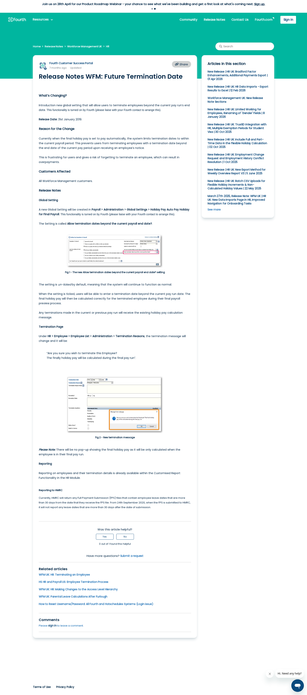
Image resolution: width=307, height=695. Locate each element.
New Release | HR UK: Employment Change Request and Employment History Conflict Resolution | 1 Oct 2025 (236, 158)
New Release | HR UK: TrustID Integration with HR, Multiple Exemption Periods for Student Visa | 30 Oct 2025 (237, 128)
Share (181, 64)
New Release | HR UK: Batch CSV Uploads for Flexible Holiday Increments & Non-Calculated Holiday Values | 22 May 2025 (236, 184)
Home (37, 46)
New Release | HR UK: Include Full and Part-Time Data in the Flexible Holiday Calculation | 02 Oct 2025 (237, 143)
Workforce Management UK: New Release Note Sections (235, 100)
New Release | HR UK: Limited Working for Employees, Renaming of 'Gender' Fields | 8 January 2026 (236, 113)
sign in (52, 625)
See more (214, 210)
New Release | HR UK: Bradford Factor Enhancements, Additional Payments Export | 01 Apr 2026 (238, 75)
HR (107, 46)
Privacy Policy (65, 687)
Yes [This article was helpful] (105, 536)
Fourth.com (263, 19)
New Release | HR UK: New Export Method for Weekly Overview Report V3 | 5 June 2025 (236, 171)
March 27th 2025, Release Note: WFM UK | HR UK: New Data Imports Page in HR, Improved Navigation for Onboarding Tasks (237, 199)
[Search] (244, 46)
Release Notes (214, 19)
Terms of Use (42, 687)
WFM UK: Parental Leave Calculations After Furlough (73, 597)
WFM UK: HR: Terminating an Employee (64, 575)
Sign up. (259, 4)
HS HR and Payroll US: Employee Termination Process (73, 582)
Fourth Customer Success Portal (71, 63)
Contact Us (239, 19)
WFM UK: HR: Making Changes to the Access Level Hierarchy (78, 589)
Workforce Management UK (84, 46)
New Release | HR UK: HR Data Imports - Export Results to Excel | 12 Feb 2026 (238, 88)
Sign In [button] (288, 19)
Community (188, 19)
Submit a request (132, 556)
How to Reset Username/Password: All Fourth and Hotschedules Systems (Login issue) (96, 604)
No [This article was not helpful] (125, 536)
